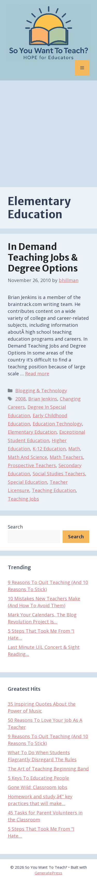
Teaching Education (54, 490)
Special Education (27, 482)
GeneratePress (48, 872)
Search (15, 527)
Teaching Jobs (23, 499)
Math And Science (27, 457)
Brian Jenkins (42, 399)
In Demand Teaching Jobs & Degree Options (43, 257)
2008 (20, 399)
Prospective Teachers (32, 465)
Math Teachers (66, 457)
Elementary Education (32, 432)
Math (74, 449)
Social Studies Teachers (59, 473)
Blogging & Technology (41, 390)
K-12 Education (49, 449)
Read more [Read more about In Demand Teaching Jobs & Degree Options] (37, 373)
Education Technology (57, 424)
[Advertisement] (48, 131)
